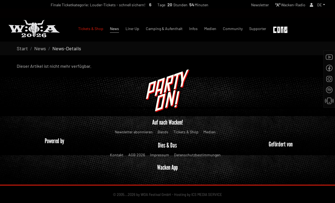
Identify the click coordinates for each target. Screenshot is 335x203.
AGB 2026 (136, 154)
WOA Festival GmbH (156, 194)
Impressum (159, 154)
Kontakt (116, 154)
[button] (320, 5)
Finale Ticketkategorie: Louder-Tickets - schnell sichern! (88, 5)
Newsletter (252, 5)
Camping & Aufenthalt (164, 28)
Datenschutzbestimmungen (197, 154)
